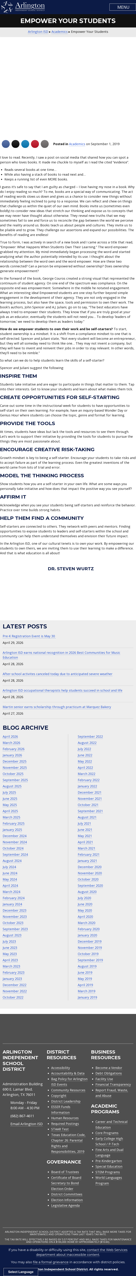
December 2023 (14, 910)
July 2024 (9, 867)
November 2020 (90, 873)
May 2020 (85, 910)
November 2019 (90, 947)
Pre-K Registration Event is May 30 (29, 636)
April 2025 (10, 811)
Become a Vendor (108, 1068)
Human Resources (65, 1118)
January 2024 (12, 904)
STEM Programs (107, 1172)
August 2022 (87, 743)
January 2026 (12, 755)
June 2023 (10, 947)
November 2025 (15, 767)
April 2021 (85, 842)
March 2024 (11, 892)
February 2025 (13, 823)
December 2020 (89, 867)
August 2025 (12, 786)
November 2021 (90, 798)
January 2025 (12, 829)
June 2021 (85, 829)
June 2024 (10, 873)
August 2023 (12, 935)
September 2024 (15, 854)
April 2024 (10, 885)
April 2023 (10, 960)
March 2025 (11, 817)
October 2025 (13, 774)
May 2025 (10, 805)
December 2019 (89, 941)
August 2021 (87, 817)
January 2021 (87, 861)
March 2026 (11, 743)
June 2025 (10, 798)
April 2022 (85, 767)
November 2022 (15, 991)
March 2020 (86, 923)
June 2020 (85, 904)
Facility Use (104, 1079)
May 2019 (85, 979)
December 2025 (14, 761)
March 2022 (86, 774)
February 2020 (89, 929)
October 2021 (88, 805)
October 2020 (88, 879)
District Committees (66, 1194)
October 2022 (13, 997)
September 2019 (90, 960)
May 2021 (85, 836)
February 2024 (13, 898)
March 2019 (86, 991)
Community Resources (68, 1090)
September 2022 (90, 736)
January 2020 (87, 935)
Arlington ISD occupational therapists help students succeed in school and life (62, 690)
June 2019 (85, 972)
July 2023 (9, 941)
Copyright (58, 1095)
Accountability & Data (67, 1073)
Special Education (108, 1166)
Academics (77, 144)
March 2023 (11, 966)
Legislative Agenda (65, 1205)
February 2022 (89, 780)
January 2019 (87, 997)
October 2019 (88, 954)
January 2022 (87, 786)
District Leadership (66, 1101)
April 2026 (10, 736)
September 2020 (90, 885)
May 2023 (10, 954)
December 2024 (14, 836)
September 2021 (90, 811)
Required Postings (65, 1123)
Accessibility (60, 1068)
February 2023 (13, 972)
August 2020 (87, 892)
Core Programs (106, 1133)
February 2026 (13, 749)
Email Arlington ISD (26, 1123)
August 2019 (87, 966)
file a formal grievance (51, 1262)
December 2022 (14, 985)
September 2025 (15, 780)
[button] (122, 7)
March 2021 (86, 848)
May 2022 (85, 761)
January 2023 (12, 979)
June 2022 (85, 755)
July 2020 (84, 898)
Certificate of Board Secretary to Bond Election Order (66, 1183)
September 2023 (15, 929)
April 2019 (85, 985)
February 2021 (89, 854)
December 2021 (89, 792)
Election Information (67, 1200)
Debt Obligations (108, 1073)
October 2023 (13, 923)
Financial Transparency (113, 1084)
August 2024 (12, 861)
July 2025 (9, 792)
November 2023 (15, 916)
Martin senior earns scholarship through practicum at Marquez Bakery (57, 707)
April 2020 (85, 916)
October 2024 (13, 848)
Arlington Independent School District (58, 1269)
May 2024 (10, 879)
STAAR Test (60, 1129)
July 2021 (84, 823)
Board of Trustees (65, 1172)
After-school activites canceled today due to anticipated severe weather (57, 674)
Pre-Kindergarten (108, 1161)
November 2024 (15, 842)
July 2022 (84, 749)
